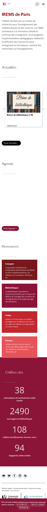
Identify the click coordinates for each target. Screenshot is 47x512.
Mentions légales (7, 488)
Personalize (24, 507)
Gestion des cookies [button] (35, 488)
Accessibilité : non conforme (10, 491)
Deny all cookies (37, 504)
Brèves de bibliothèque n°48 (20, 115)
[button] (4, 108)
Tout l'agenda (9, 228)
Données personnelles (20, 488)
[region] (23, 109)
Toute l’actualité (10, 143)
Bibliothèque (12, 126)
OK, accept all (22, 504)
